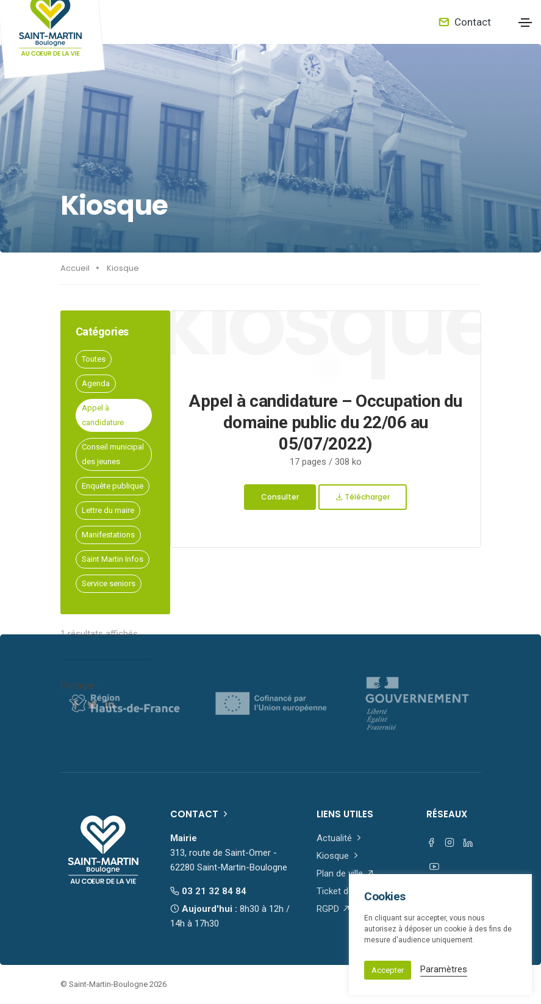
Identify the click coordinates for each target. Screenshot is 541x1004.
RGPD (334, 908)
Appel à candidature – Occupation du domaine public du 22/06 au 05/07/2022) (325, 422)
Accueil (75, 268)
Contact (465, 22)
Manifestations (108, 534)
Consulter (280, 497)
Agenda (96, 383)
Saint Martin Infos (112, 559)
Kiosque (123, 268)
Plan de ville (345, 873)
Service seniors (108, 583)
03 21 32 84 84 (208, 891)
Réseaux (446, 814)
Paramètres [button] (443, 969)
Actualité (340, 838)
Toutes (94, 359)
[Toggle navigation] (525, 22)
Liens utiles (345, 814)
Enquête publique (112, 485)
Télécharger (362, 497)
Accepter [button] (387, 970)
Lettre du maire (108, 510)
